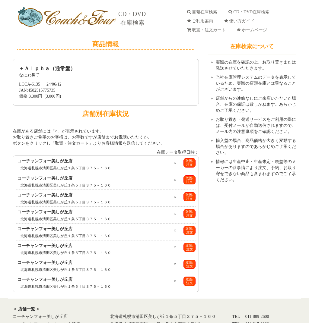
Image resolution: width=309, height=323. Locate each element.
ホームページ (253, 30)
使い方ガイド (240, 21)
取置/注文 (189, 162)
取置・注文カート (207, 30)
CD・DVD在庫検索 (250, 12)
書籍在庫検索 (203, 12)
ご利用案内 (201, 21)
